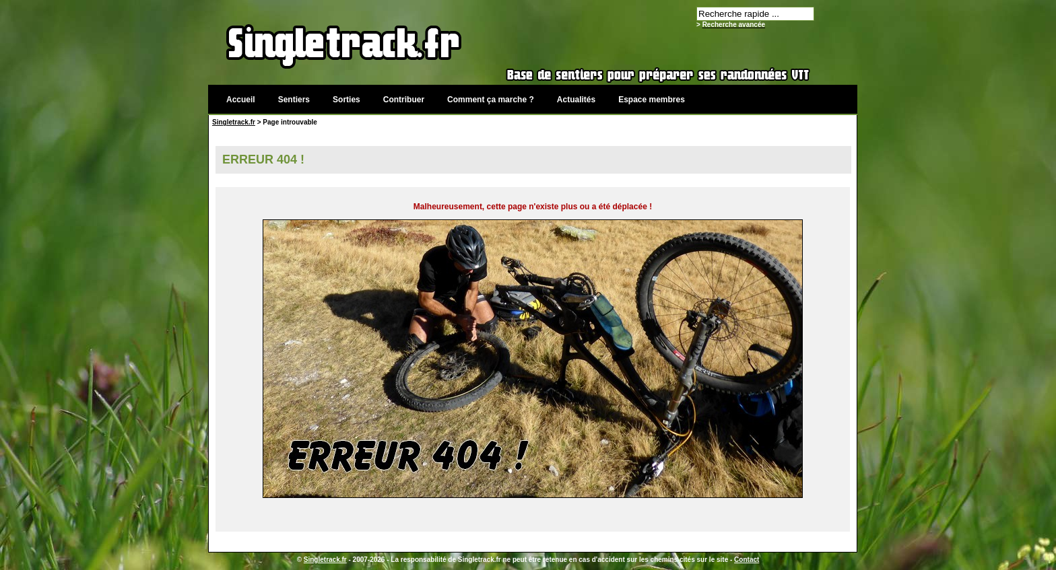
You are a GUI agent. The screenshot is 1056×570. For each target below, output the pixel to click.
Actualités (576, 99)
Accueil (240, 99)
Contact (746, 559)
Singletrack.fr (233, 122)
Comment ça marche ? (490, 99)
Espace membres (651, 99)
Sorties (346, 99)
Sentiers (294, 99)
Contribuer (403, 99)
